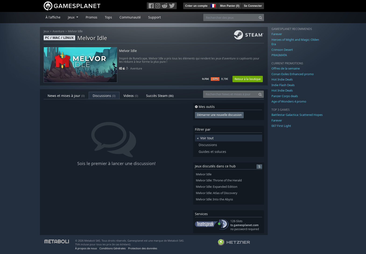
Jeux (46, 31)
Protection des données (142, 248)
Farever (276, 34)
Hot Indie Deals (282, 79)
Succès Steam (160, 95)
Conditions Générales (112, 248)
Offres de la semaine (285, 68)
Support (154, 17)
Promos (91, 17)
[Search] (260, 17)
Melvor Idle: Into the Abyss (214, 199)
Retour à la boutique (248, 79)
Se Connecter (253, 5)
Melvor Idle (75, 31)
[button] (213, 5)
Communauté (130, 17)
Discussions (104, 95)
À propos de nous (86, 248)
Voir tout (207, 138)
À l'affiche (53, 17)
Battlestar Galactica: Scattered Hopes (297, 115)
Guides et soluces (212, 151)
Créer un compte (196, 5)
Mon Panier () (229, 5)
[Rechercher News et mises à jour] (230, 94)
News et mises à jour (66, 95)
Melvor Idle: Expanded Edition (216, 187)
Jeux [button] (71, 17)
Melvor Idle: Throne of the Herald (219, 180)
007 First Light (281, 126)
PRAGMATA (279, 55)
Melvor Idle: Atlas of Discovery (216, 193)
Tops (108, 17)
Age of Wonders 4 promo (288, 101)
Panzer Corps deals (284, 96)
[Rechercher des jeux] (230, 17)
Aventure (58, 31)
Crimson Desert (282, 50)
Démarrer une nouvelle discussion (219, 115)
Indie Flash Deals (283, 85)
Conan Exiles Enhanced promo (292, 74)
